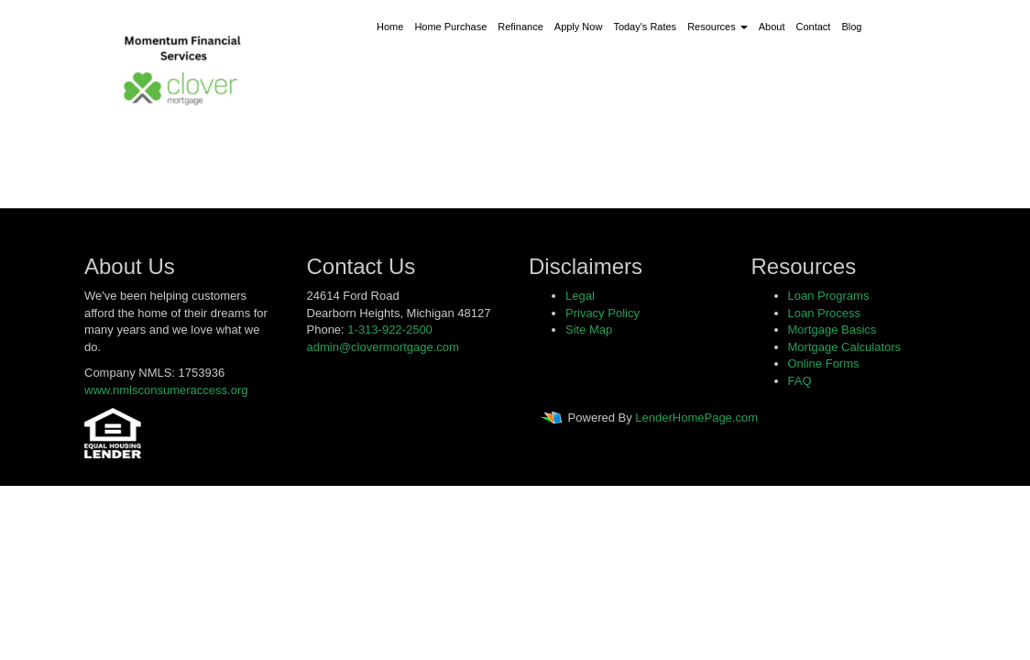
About (772, 26)
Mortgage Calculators (845, 347)
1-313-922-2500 (390, 329)
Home (390, 26)
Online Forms (824, 363)
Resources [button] (717, 26)
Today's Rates (644, 26)
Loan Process (824, 313)
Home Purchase (450, 26)
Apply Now (578, 26)
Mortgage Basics (832, 329)
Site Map (588, 329)
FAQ (800, 381)
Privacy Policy (602, 313)
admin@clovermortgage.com (383, 347)
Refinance (520, 26)
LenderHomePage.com (696, 418)
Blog (851, 26)
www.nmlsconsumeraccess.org (165, 390)
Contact (813, 26)
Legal (580, 295)
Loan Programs (829, 295)
